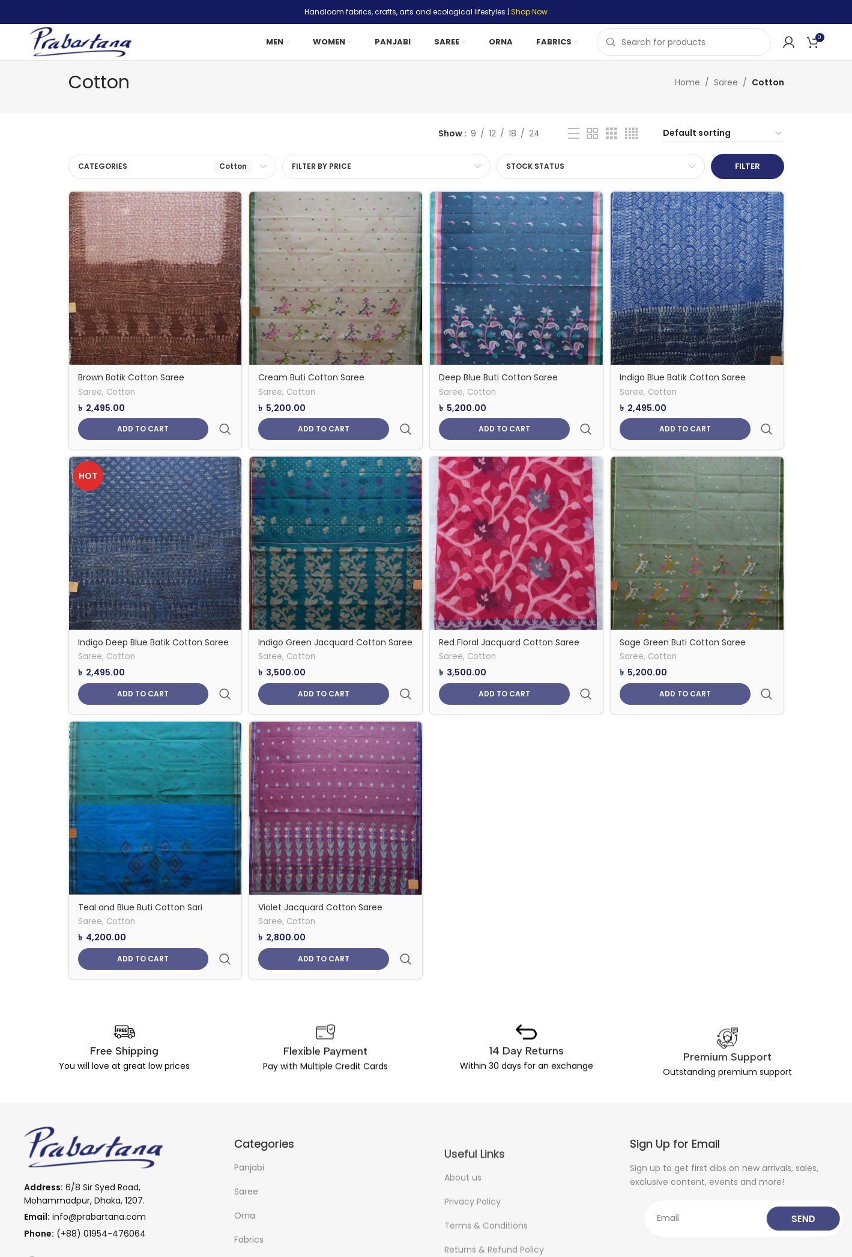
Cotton (120, 406)
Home (687, 100)
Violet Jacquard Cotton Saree (322, 873)
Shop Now (529, 12)
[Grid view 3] (611, 151)
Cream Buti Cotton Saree (313, 391)
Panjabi (249, 1221)
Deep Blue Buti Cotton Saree (501, 391)
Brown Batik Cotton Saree (131, 391)
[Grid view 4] (631, 151)
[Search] (684, 51)
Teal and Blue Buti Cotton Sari (140, 873)
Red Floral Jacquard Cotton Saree (512, 632)
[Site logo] (93, 50)
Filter (747, 184)
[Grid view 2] (592, 151)
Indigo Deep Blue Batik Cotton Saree (153, 632)
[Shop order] (723, 151)
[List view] (573, 151)
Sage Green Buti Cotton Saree (687, 632)
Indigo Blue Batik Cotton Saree (687, 391)
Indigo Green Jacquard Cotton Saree (324, 638)
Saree (726, 100)
